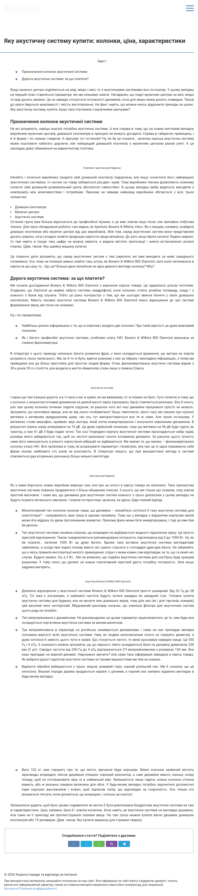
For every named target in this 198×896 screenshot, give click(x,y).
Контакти (10, 888)
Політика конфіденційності (38, 888)
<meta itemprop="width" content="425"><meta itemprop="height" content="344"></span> (102, 725)
